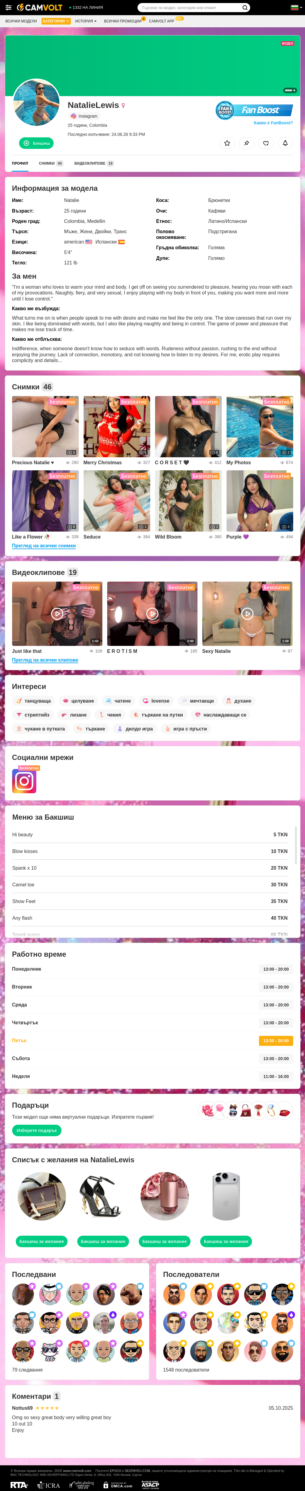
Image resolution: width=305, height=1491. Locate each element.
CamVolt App (163, 20)
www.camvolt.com (77, 1471)
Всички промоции (124, 20)
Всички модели (21, 21)
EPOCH (115, 1471)
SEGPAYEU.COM (137, 1471)
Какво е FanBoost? (273, 122)
